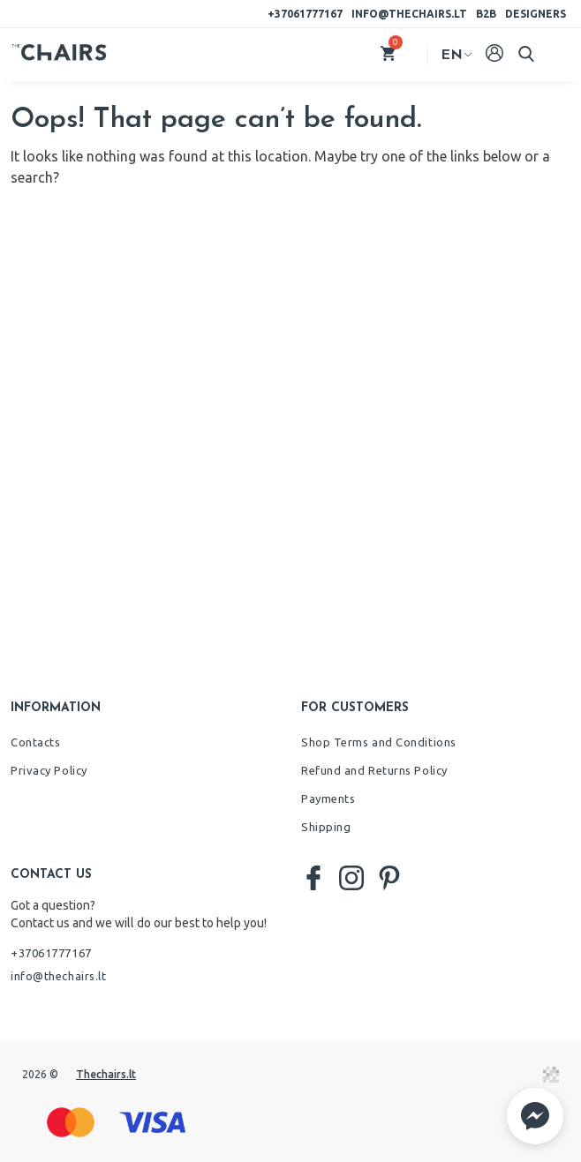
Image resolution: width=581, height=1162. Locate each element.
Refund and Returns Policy (374, 770)
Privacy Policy (49, 770)
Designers (535, 13)
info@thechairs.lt (409, 13)
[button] (535, 1116)
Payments (328, 798)
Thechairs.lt (106, 1074)
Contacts (35, 742)
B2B (486, 13)
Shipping (326, 827)
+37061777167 (305, 13)
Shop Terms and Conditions (378, 742)
